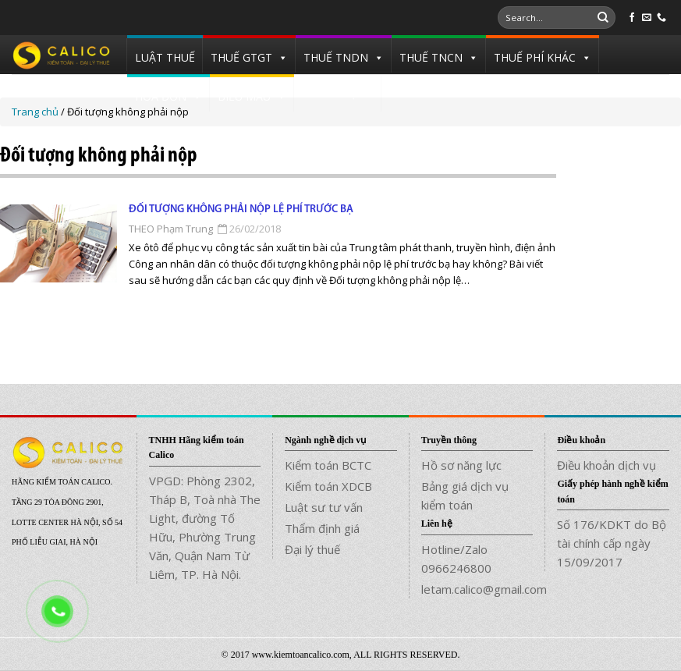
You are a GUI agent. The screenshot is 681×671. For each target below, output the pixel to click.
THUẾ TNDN (335, 57)
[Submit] (603, 18)
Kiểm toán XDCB (328, 486)
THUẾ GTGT (241, 57)
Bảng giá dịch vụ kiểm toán (465, 495)
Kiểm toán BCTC (328, 465)
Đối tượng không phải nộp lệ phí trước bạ (241, 209)
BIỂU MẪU (244, 96)
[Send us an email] (646, 17)
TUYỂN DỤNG (338, 93)
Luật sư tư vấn (324, 507)
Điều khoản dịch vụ (606, 465)
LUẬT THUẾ (165, 57)
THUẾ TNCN (431, 57)
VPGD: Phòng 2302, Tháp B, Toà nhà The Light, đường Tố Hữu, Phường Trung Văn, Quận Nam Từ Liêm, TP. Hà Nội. (205, 527)
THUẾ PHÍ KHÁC (535, 57)
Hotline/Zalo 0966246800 (456, 558)
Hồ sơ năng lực (461, 465)
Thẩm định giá (322, 528)
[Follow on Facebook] (632, 17)
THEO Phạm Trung (171, 229)
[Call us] (661, 17)
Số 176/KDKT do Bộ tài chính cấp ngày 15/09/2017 (611, 543)
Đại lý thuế (312, 549)
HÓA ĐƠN (160, 96)
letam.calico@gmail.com (477, 589)
